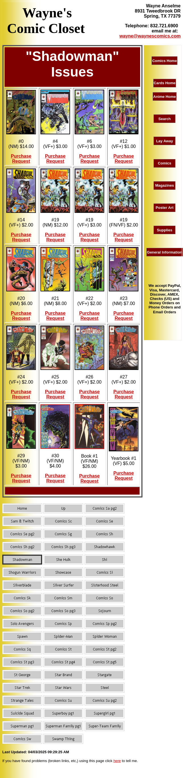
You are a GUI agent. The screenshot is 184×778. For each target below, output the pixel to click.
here (117, 761)
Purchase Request (21, 159)
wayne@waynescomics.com (150, 36)
